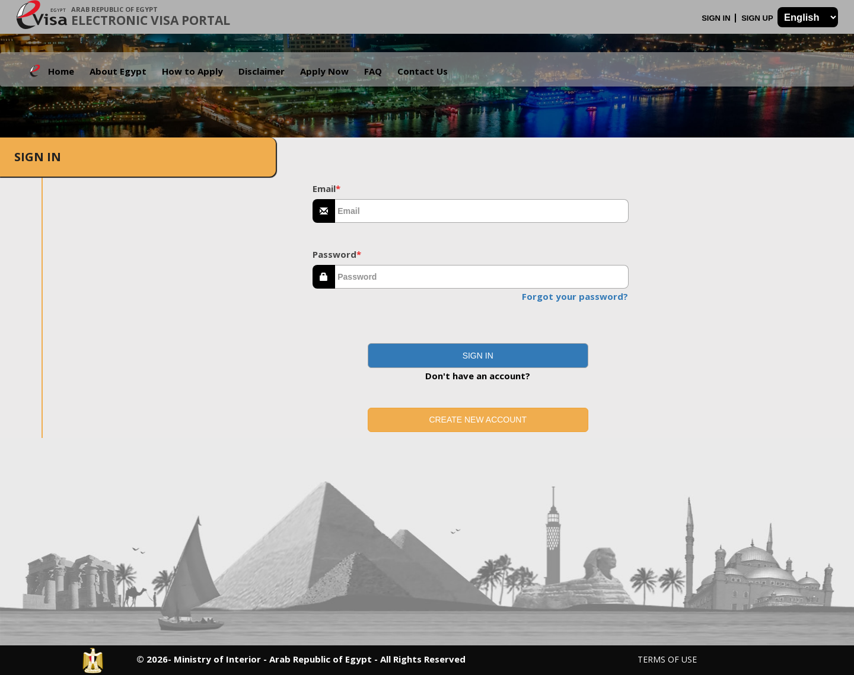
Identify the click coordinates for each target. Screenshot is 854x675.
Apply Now (324, 71)
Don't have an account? (477, 376)
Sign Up (758, 18)
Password (337, 254)
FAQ (373, 71)
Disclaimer (261, 71)
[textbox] (482, 211)
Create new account (478, 419)
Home (61, 71)
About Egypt (118, 71)
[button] (478, 355)
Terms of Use (667, 659)
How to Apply (192, 71)
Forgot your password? (575, 296)
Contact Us (422, 71)
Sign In (717, 18)
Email (326, 188)
